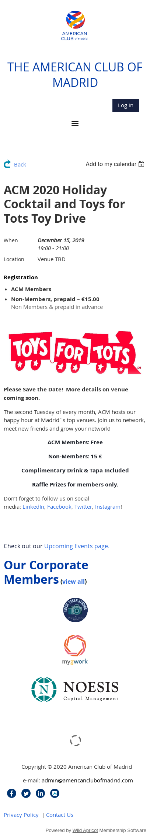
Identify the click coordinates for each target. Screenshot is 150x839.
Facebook (59, 506)
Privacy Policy (21, 814)
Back (20, 164)
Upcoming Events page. (76, 546)
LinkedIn (33, 506)
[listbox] (116, 164)
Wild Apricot (85, 830)
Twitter (83, 506)
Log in (125, 105)
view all (73, 581)
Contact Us (59, 814)
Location (14, 259)
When (11, 240)
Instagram (108, 506)
